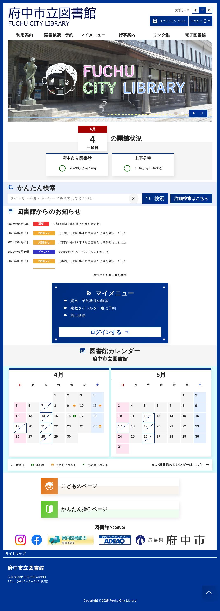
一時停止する (202, 113)
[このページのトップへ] (209, 592)
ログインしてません (169, 21)
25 (95, 426)
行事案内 (127, 35)
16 (69, 416)
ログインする (110, 332)
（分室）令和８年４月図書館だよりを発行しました (92, 233)
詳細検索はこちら (191, 198)
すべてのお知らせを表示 (110, 275)
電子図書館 (195, 35)
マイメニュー (92, 35)
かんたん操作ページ (74, 509)
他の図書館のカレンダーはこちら (180, 464)
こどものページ (69, 486)
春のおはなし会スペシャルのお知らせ (83, 251)
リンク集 (161, 35)
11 (95, 405)
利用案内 (24, 35)
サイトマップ (15, 553)
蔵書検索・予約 (58, 35)
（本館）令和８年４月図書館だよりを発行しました (92, 242)
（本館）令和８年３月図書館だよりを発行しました (92, 260)
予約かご (201, 21)
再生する (194, 113)
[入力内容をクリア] (133, 198)
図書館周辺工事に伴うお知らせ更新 (76, 223)
